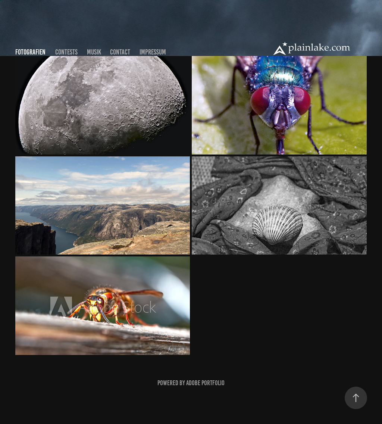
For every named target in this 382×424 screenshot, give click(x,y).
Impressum (153, 52)
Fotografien (30, 52)
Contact (120, 52)
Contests (66, 52)
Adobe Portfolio (205, 383)
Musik (94, 52)
